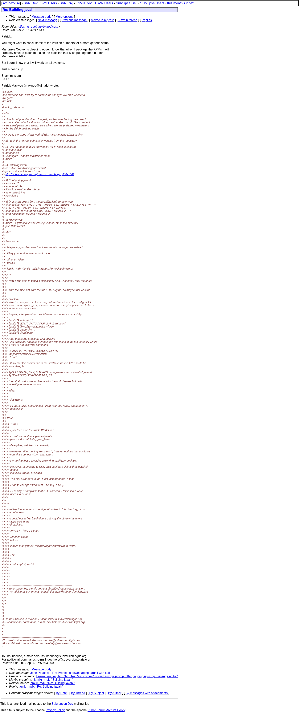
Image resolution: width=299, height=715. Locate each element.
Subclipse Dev (126, 3)
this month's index (180, 3)
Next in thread (127, 20)
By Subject (96, 693)
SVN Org (66, 3)
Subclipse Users (152, 3)
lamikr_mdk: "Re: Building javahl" (52, 683)
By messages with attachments (147, 693)
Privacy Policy (55, 710)
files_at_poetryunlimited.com (38, 26)
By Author (114, 693)
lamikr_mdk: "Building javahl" (53, 679)
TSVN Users (103, 3)
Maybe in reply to (102, 20)
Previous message (74, 20)
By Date (61, 693)
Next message (47, 20)
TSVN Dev (84, 3)
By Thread (78, 693)
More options (64, 16)
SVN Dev (30, 3)
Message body (41, 16)
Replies (147, 20)
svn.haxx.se (11, 3)
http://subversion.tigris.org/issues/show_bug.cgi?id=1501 (40, 174)
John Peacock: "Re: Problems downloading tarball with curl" (70, 672)
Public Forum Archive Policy (106, 710)
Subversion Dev (62, 703)
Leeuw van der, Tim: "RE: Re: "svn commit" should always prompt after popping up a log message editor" (107, 676)
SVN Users (48, 3)
